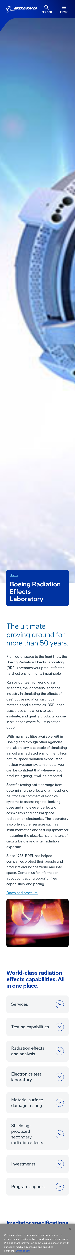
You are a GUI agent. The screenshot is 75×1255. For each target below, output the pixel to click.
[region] (37, 1239)
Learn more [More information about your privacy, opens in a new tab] (23, 1250)
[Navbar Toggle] (64, 9)
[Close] (70, 1229)
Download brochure (22, 893)
